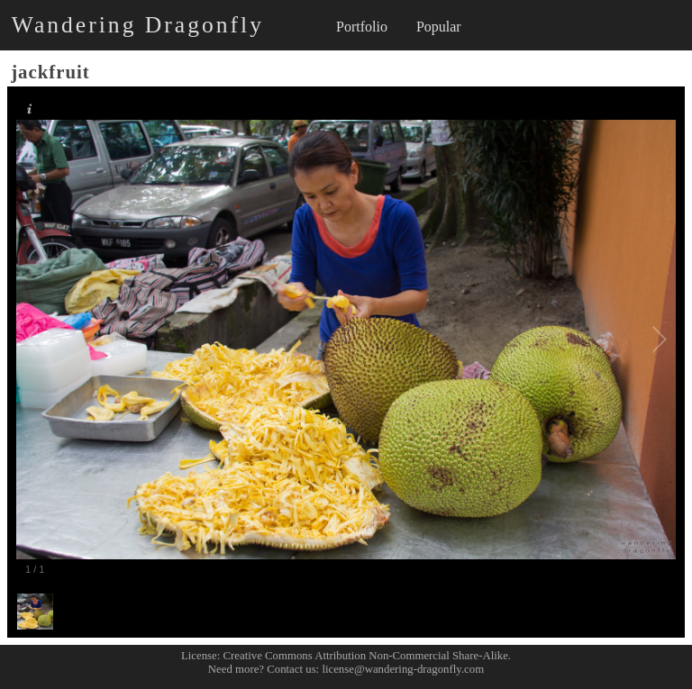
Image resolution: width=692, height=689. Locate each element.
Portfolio (361, 26)
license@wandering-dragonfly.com (403, 669)
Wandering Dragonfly (138, 25)
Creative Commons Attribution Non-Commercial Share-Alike (365, 655)
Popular (438, 26)
